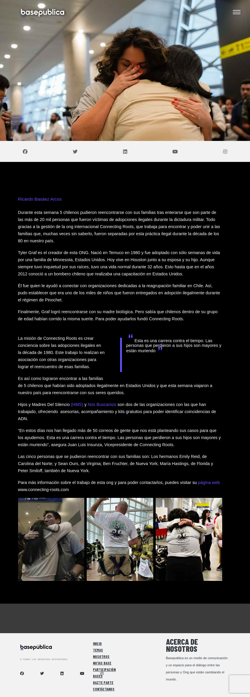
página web (209, 482)
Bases (98, 676)
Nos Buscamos (102, 404)
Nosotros (101, 656)
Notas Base (102, 663)
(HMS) (77, 404)
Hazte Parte (103, 682)
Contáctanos (103, 689)
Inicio (97, 643)
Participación (104, 669)
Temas (98, 650)
